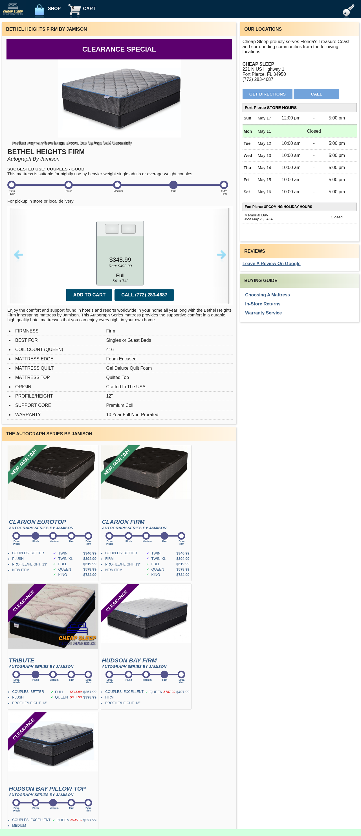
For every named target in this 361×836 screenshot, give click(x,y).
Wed (248, 155)
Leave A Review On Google (272, 263)
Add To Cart (89, 295)
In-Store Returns (262, 303)
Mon (248, 131)
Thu (247, 167)
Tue (247, 143)
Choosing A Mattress (267, 294)
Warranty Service (263, 313)
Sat (247, 192)
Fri (246, 180)
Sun (247, 118)
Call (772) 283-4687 (144, 295)
